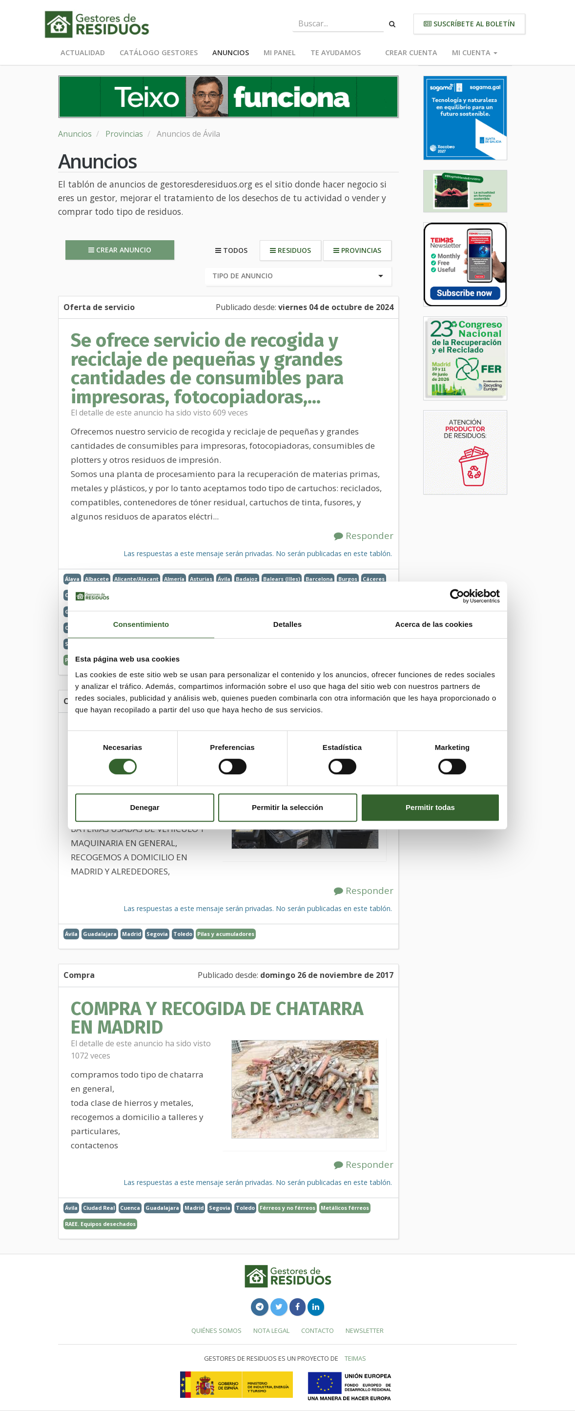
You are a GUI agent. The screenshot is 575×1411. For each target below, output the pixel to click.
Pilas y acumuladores (225, 933)
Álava (72, 578)
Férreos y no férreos (287, 1207)
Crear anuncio (119, 249)
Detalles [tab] (287, 624)
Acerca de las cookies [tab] (434, 624)
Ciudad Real (99, 1207)
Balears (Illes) (281, 578)
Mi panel (280, 52)
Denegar (144, 807)
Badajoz (247, 578)
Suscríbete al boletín (469, 23)
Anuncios (230, 52)
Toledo (182, 933)
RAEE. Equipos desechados (100, 1223)
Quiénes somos (216, 1330)
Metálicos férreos (345, 1207)
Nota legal (271, 1330)
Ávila (224, 578)
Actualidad (83, 52)
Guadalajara (100, 933)
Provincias (124, 133)
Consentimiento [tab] (141, 624)
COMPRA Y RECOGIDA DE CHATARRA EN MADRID (217, 1017)
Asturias (201, 578)
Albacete (97, 578)
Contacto (317, 1330)
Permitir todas (430, 807)
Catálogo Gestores (159, 52)
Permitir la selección (287, 807)
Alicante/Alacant (136, 578)
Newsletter (365, 1330)
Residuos (290, 250)
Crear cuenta (411, 52)
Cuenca (130, 1207)
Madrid (131, 933)
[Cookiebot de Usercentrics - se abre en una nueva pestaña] (457, 596)
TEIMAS (355, 1358)
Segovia (157, 933)
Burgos (347, 578)
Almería (174, 578)
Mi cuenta (474, 52)
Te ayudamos (335, 52)
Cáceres (374, 578)
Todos (231, 250)
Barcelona (319, 578)
